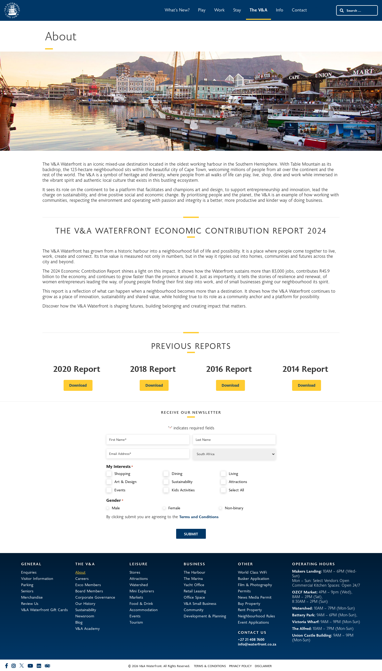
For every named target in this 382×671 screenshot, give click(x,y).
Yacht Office (194, 584)
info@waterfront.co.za (257, 644)
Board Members (89, 590)
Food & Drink (141, 603)
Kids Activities (183, 489)
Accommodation (144, 609)
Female (174, 507)
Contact (299, 10)
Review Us (29, 603)
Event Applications (253, 622)
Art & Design (125, 481)
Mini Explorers (142, 590)
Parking (27, 584)
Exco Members (88, 584)
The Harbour (194, 572)
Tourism (136, 622)
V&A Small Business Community (200, 606)
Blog (79, 622)
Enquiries (28, 572)
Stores (135, 572)
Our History (85, 603)
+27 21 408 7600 (251, 639)
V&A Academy (87, 628)
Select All (236, 489)
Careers (82, 578)
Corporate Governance (95, 597)
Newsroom (84, 615)
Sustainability (182, 481)
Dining (177, 473)
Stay (237, 10)
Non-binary (234, 507)
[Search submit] (341, 10)
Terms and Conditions (199, 516)
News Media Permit (255, 597)
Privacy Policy (240, 666)
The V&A (258, 10)
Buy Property (249, 603)
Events (119, 489)
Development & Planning (205, 615)
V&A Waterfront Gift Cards (44, 609)
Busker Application (253, 578)
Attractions (238, 481)
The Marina (193, 578)
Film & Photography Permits (255, 587)
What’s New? (177, 10)
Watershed (139, 584)
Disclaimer (263, 666)
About (80, 572)
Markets (136, 597)
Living (233, 473)
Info (279, 10)
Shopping (122, 473)
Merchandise (32, 597)
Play (202, 10)
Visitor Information (37, 578)
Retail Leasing (195, 590)
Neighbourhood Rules (256, 615)
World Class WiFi (252, 572)
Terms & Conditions (210, 666)
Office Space (194, 597)
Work (219, 10)
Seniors (27, 590)
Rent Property (250, 609)
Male (116, 507)
